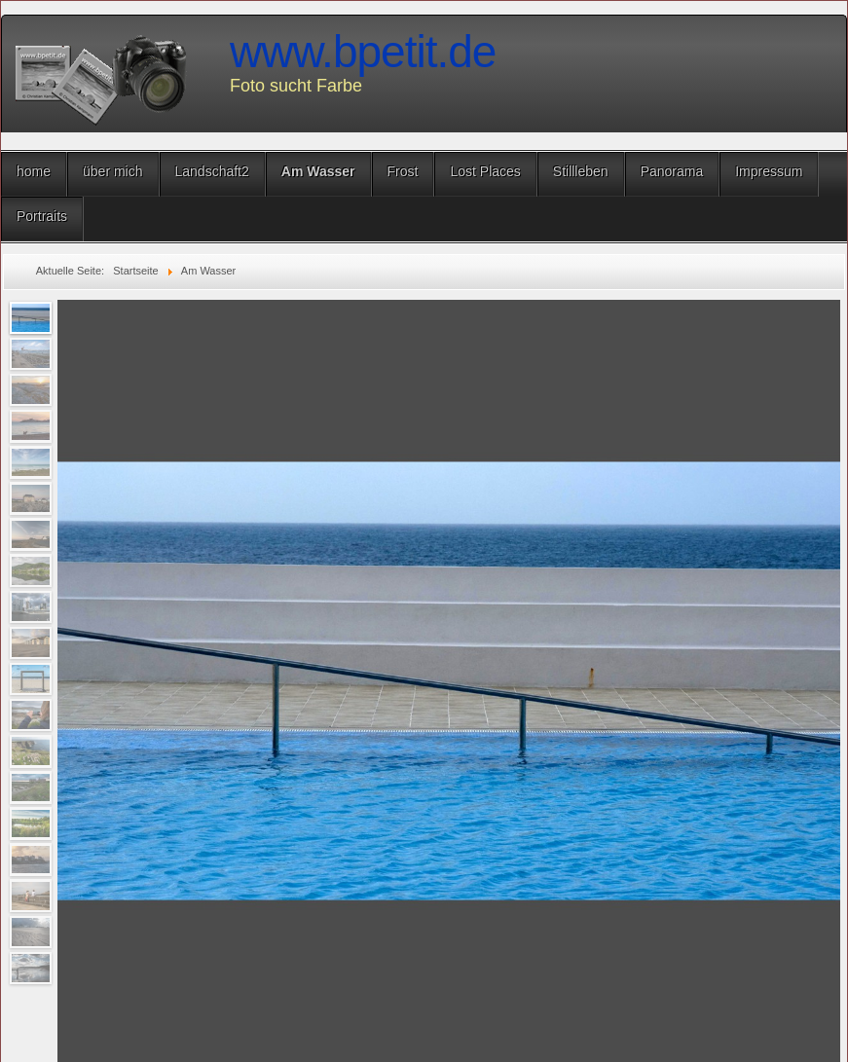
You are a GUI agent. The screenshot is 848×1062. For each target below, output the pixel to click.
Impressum (768, 171)
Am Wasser (318, 171)
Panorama (672, 171)
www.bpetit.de (363, 51)
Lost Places (485, 171)
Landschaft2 (212, 171)
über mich (112, 171)
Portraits (42, 216)
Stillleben (580, 171)
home (34, 171)
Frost (403, 171)
